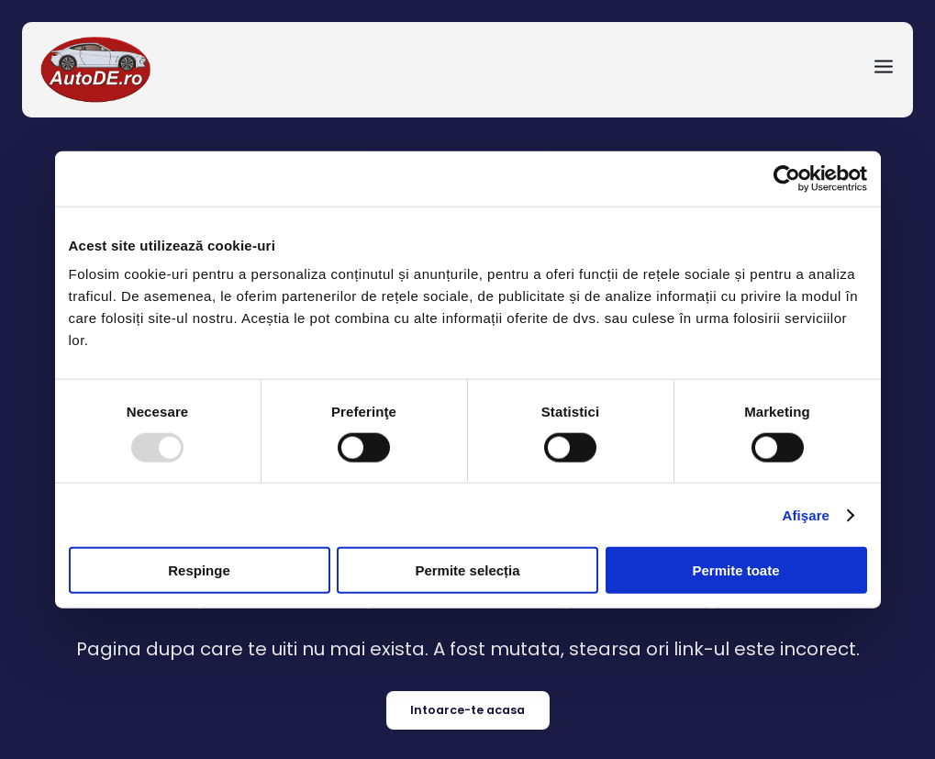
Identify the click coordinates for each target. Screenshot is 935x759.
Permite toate (735, 570)
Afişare (806, 514)
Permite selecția (467, 570)
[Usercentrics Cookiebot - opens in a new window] (787, 178)
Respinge (199, 570)
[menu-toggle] (884, 69)
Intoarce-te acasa (467, 710)
